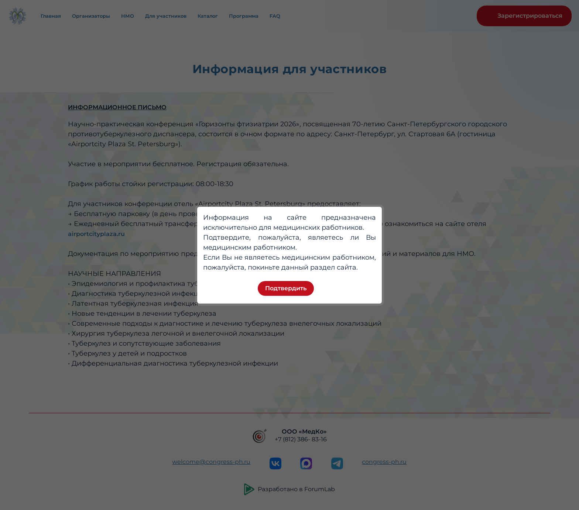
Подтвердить (285, 288)
